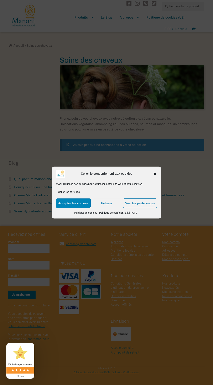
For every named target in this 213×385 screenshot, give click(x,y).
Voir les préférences (140, 203)
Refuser (107, 203)
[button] (155, 174)
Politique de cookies (85, 213)
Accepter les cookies (73, 203)
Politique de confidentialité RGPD (118, 213)
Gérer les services (69, 192)
